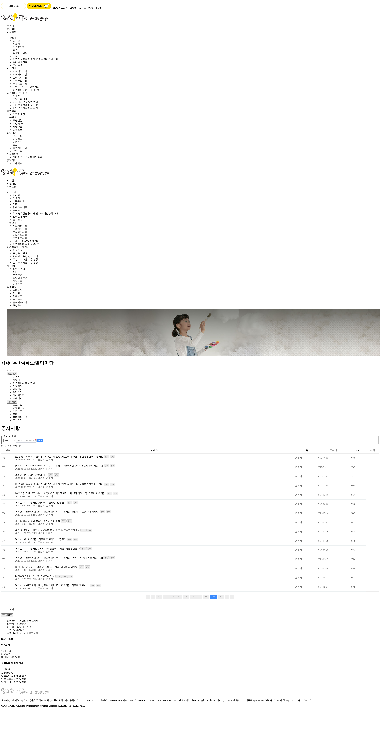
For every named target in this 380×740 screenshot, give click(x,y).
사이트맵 (11, 32)
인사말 (16, 40)
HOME (10, 370)
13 (172, 596)
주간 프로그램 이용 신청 (25, 105)
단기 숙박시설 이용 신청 (25, 108)
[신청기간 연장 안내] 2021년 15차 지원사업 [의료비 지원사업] (47, 567)
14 (179, 596)
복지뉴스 (17, 145)
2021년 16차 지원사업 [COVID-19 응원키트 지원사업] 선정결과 (47, 548)
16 (192, 596)
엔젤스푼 (17, 129)
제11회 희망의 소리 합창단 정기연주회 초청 (37, 521)
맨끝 (232, 597)
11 (159, 596)
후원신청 (17, 120)
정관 (15, 50)
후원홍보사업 (20, 83)
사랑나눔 (17, 126)
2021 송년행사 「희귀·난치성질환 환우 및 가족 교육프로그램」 (47, 530)
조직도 (16, 56)
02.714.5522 (7, 639)
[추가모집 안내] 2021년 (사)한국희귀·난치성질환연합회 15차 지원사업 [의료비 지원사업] (61, 493)
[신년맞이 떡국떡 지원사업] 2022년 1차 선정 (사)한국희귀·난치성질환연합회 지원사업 (59, 456)
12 (166, 596)
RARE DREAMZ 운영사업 (26, 86)
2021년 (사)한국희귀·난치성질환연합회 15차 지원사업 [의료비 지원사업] (52, 585)
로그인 (10, 26)
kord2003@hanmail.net (203, 700)
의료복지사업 (20, 74)
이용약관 (17, 163)
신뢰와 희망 (19, 114)
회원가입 (11, 29)
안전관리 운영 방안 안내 (25, 102)
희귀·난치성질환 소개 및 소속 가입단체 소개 (35, 59)
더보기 (10, 609)
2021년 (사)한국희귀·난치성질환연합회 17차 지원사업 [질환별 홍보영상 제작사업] (57, 511)
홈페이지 (11, 160)
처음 (148, 597)
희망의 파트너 (20, 123)
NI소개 (16, 43)
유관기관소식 (20, 148)
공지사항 (17, 136)
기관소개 (11, 37)
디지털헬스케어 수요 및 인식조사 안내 (35, 576)
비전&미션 (18, 47)
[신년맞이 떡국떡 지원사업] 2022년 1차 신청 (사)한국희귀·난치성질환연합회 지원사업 (59, 484)
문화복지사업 (20, 77)
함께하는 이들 (20, 53)
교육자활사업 (20, 80)
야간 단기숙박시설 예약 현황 (28, 157)
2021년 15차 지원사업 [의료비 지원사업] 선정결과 (41, 502)
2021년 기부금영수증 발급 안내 (31, 475)
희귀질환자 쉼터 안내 (18, 93)
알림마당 (11, 132)
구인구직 (17, 151)
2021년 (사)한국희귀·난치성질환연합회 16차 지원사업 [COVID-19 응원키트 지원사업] (59, 557)
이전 (153, 597)
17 (199, 596)
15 (186, 596)
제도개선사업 (20, 71)
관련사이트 (7, 615)
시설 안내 (18, 96)
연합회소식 (18, 139)
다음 (227, 597)
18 (206, 596)
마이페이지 (13, 154)
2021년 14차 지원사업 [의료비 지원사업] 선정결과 (41, 539)
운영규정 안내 (20, 99)
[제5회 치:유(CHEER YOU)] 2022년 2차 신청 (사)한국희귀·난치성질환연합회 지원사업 (59, 465)
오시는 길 (18, 65)
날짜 (358, 450)
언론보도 (17, 142)
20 (221, 596)
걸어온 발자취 (20, 62)
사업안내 (11, 68)
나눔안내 (11, 117)
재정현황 (11, 111)
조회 (372, 450)
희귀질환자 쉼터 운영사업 (26, 90)
